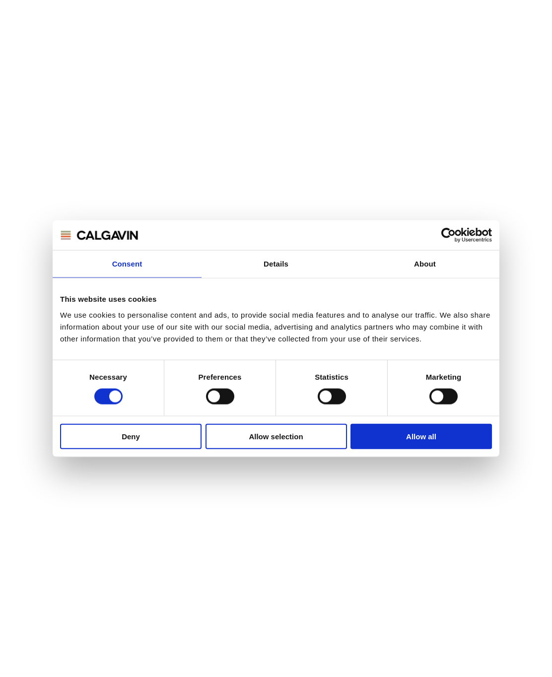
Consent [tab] (127, 264)
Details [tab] (276, 264)
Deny (131, 436)
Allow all (421, 436)
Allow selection (276, 436)
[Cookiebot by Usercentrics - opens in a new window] (448, 235)
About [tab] (425, 264)
